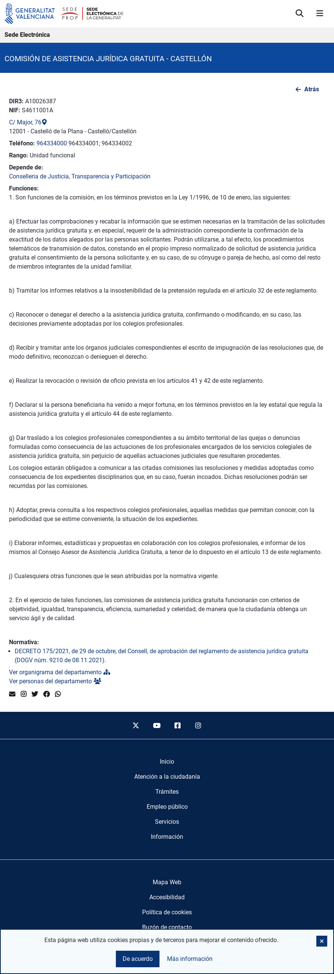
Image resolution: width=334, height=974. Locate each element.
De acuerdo (138, 958)
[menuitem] (167, 761)
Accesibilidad (167, 897)
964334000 (51, 143)
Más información (190, 958)
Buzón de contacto (167, 927)
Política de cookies (167, 912)
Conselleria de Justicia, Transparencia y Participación (79, 176)
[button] (321, 941)
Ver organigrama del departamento (59, 672)
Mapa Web (167, 882)
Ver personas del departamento (55, 681)
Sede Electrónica (27, 34)
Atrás (311, 89)
